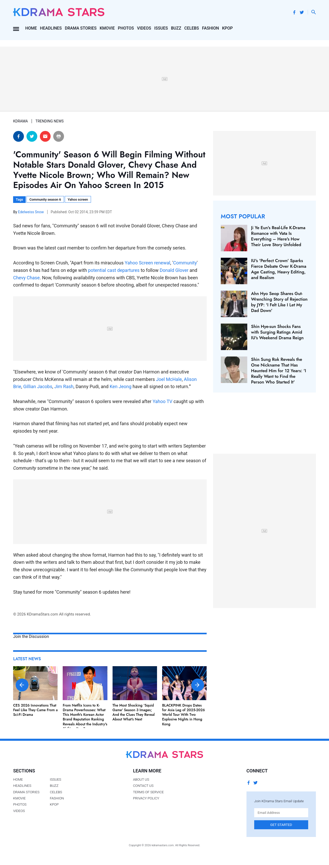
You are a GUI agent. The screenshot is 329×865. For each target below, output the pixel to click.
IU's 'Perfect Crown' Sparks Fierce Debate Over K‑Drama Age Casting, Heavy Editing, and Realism (278, 269)
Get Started (281, 825)
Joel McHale (169, 379)
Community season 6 (45, 199)
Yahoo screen (78, 199)
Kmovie (107, 28)
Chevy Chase (26, 277)
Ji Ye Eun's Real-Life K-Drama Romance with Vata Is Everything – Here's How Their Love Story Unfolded (278, 236)
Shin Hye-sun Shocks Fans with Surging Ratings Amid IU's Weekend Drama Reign (277, 332)
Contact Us (143, 785)
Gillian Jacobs (37, 386)
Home (31, 28)
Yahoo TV (162, 401)
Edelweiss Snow (31, 212)
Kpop (227, 28)
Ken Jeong (121, 386)
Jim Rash (64, 386)
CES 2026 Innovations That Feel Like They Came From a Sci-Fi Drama (35, 710)
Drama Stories (80, 28)
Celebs (191, 28)
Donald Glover (174, 270)
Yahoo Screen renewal (147, 262)
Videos (144, 28)
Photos (126, 28)
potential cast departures (114, 270)
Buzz (176, 28)
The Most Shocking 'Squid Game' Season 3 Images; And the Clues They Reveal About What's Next (134, 712)
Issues (161, 28)
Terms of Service (148, 792)
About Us (141, 779)
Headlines (51, 28)
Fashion (210, 28)
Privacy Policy (146, 798)
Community (185, 262)
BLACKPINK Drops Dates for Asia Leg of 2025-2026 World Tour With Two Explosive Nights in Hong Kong (183, 715)
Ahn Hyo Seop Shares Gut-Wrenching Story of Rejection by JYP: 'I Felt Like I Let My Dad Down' (279, 302)
